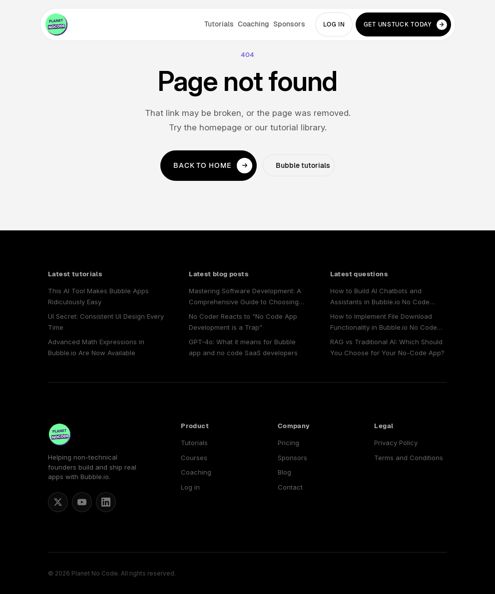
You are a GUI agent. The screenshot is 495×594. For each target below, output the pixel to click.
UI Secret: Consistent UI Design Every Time (106, 321)
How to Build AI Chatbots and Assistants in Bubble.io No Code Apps (380, 297)
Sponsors (289, 24)
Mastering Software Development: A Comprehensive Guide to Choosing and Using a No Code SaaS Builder (245, 297)
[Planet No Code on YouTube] (82, 502)
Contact (290, 487)
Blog (284, 472)
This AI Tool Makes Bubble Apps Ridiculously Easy (98, 296)
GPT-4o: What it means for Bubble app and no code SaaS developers (243, 347)
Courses (194, 458)
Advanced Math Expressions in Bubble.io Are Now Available (96, 347)
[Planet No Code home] (56, 24)
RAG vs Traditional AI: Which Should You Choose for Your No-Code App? (387, 347)
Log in (334, 24)
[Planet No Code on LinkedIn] (106, 502)
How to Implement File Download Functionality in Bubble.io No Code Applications (383, 322)
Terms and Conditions (408, 458)
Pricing (288, 443)
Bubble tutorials (303, 165)
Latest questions (359, 274)
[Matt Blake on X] (58, 502)
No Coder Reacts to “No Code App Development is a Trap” (243, 321)
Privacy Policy (396, 443)
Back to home (212, 166)
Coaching (253, 24)
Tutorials (219, 24)
